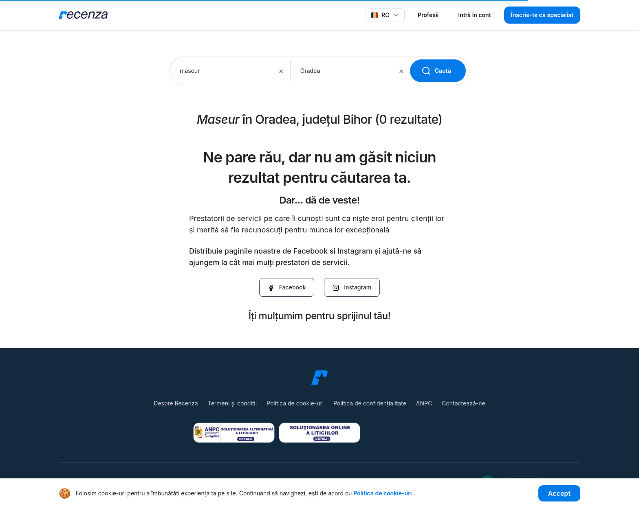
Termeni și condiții (232, 403)
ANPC (424, 403)
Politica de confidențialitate (369, 403)
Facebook (287, 287)
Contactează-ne (463, 403)
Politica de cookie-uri (295, 403)
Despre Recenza (176, 403)
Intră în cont (474, 14)
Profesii (428, 14)
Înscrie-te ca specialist (542, 14)
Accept (559, 493)
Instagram (352, 287)
